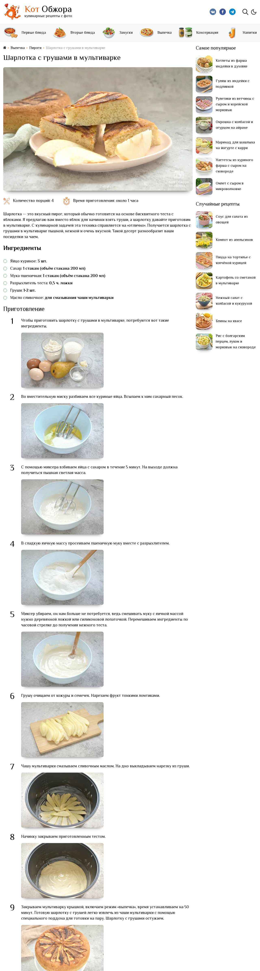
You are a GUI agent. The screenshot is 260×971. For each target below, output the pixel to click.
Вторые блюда (73, 33)
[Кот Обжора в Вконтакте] (213, 12)
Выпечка (155, 33)
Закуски (117, 33)
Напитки (240, 33)
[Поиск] (245, 12)
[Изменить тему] (253, 12)
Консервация (198, 33)
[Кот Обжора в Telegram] (232, 12)
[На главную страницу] (4, 48)
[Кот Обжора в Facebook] (222, 12)
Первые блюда (24, 33)
